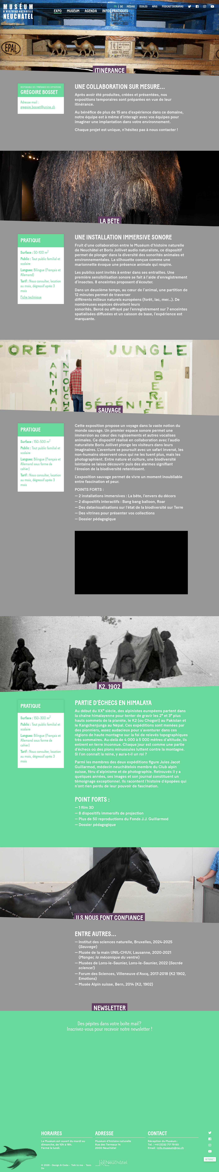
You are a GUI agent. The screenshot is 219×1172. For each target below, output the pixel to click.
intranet (210, 1159)
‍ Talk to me (77, 1165)
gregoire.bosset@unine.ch (37, 107)
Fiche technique (30, 297)
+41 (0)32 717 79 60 (166, 1144)
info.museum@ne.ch (170, 1148)
